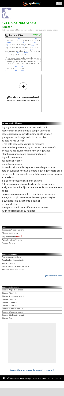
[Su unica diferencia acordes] (21, 370)
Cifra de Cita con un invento (12, 312)
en (49, 378)
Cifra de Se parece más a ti (12, 309)
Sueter (7, 27)
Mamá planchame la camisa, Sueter (16, 266)
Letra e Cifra (16, 35)
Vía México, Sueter (9, 263)
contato (58, 378)
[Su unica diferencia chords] (44, 370)
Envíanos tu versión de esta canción (23, 92)
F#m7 (19, 39)
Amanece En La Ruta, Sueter (13, 270)
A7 (24, 42)
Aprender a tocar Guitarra (12, 240)
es (45, 378)
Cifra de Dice (7, 318)
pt (52, 378)
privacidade (38, 378)
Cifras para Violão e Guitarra (13, 230)
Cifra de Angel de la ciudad (12, 290)
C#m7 (24, 46)
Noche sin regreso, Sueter (12, 257)
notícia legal (26, 378)
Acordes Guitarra (8, 243)
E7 (6, 39)
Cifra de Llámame (9, 299)
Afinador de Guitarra (10, 233)
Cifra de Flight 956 (9, 293)
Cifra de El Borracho (9, 302)
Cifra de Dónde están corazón (13, 315)
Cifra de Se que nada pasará (13, 296)
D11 (33, 46)
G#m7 (36, 39)
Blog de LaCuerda (12, 237)
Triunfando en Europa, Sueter (13, 260)
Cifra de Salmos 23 (9, 306)
